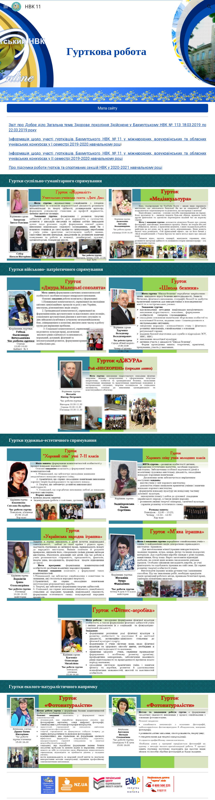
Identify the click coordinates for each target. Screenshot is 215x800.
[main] (107, 51)
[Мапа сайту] (107, 108)
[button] (5, 6)
